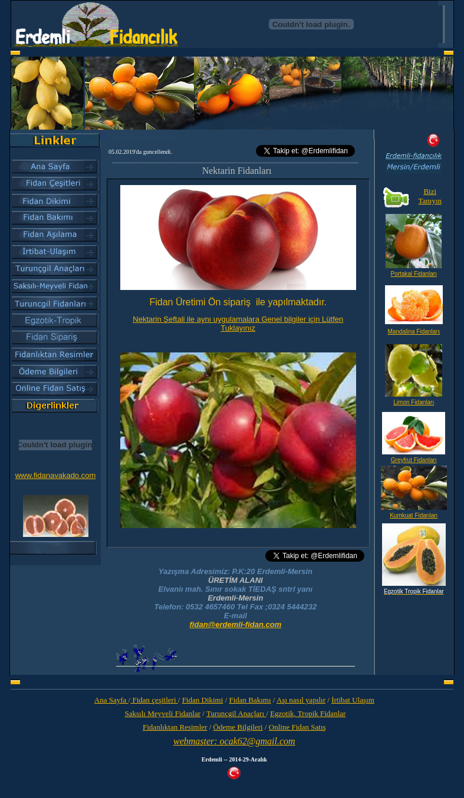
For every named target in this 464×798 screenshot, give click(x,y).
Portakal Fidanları (414, 274)
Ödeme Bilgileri (238, 727)
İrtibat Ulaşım (352, 699)
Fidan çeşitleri (154, 699)
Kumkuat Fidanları (413, 515)
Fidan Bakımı (250, 699)
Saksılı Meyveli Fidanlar (162, 713)
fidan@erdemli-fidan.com (236, 624)
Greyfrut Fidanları (414, 460)
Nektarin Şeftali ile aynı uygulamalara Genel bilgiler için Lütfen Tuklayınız (238, 323)
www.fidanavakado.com (55, 475)
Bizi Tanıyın (430, 196)
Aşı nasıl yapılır (301, 699)
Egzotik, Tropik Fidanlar (307, 713)
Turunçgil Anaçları (236, 713)
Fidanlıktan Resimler (175, 727)
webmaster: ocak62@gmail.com (234, 741)
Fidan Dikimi (202, 699)
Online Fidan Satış (297, 727)
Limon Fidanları (413, 402)
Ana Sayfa (111, 699)
